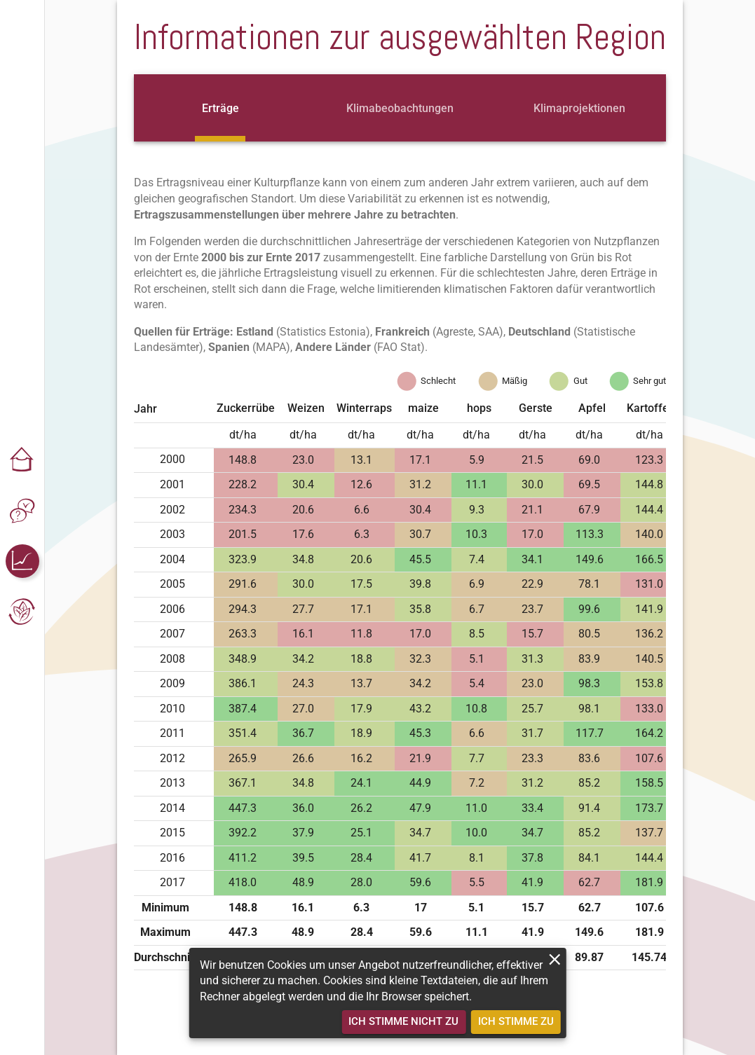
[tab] (220, 108)
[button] (22, 460)
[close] (554, 959)
